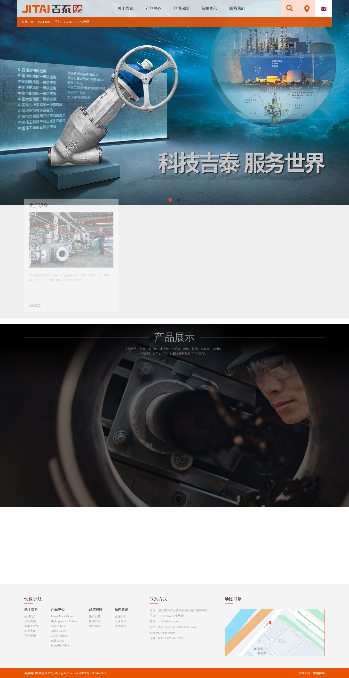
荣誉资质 (30, 631)
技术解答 (120, 626)
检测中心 (95, 621)
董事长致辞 (31, 626)
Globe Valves (58, 631)
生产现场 (95, 626)
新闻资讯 (209, 8)
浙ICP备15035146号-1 (92, 673)
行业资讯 (120, 621)
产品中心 (153, 8)
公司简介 (30, 616)
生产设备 (95, 616)
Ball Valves (57, 640)
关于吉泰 (125, 8)
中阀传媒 (319, 673)
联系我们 (237, 8)
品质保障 (181, 8)
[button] (170, 200)
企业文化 (30, 621)
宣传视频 (30, 635)
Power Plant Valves (62, 616)
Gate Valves (58, 626)
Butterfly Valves (60, 645)
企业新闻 (120, 616)
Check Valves (59, 635)
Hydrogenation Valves (64, 621)
